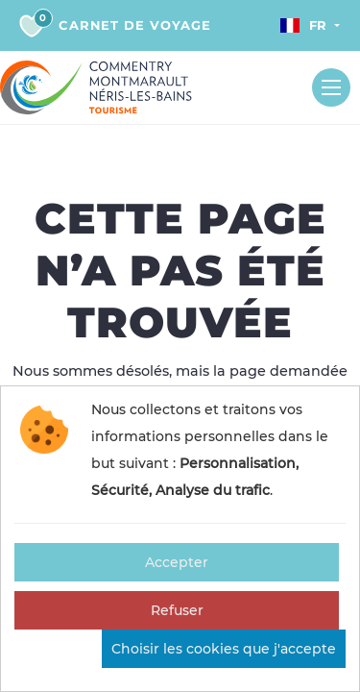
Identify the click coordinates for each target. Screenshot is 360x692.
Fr (303, 25)
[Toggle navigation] (331, 87)
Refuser (177, 610)
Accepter (176, 562)
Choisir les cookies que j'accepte (223, 648)
